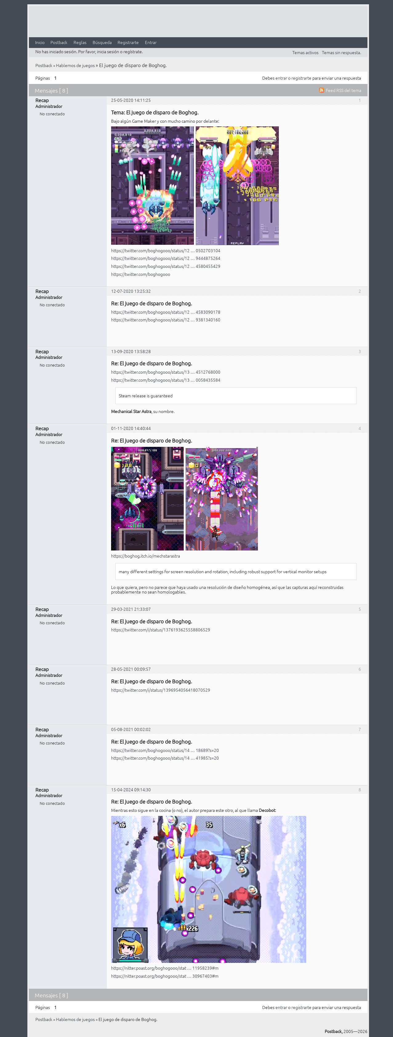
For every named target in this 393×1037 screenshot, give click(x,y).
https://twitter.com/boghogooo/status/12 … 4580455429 (165, 266)
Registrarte (128, 42)
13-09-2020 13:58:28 (131, 351)
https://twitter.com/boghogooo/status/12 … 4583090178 (165, 312)
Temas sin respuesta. (341, 52)
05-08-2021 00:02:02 (131, 729)
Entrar (151, 42)
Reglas (80, 42)
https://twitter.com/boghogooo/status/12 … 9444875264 (165, 258)
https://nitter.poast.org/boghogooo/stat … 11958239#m (165, 968)
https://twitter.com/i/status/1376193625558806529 (160, 629)
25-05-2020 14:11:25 (131, 100)
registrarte (301, 78)
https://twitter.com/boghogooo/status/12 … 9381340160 (165, 319)
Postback (58, 42)
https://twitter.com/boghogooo (140, 274)
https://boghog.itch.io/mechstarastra (145, 556)
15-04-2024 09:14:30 (131, 789)
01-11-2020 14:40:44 (131, 428)
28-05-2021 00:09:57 (131, 669)
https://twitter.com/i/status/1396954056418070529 (160, 690)
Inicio (40, 42)
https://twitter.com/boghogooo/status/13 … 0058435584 (165, 380)
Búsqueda (102, 42)
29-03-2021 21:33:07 (131, 609)
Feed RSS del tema (343, 90)
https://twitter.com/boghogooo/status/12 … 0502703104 (165, 250)
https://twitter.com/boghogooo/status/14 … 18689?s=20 (165, 750)
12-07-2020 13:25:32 (131, 291)
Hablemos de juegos (75, 65)
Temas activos (305, 52)
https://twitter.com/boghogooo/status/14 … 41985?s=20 (165, 758)
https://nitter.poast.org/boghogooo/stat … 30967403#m (165, 976)
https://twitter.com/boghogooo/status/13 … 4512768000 (165, 372)
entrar (281, 78)
